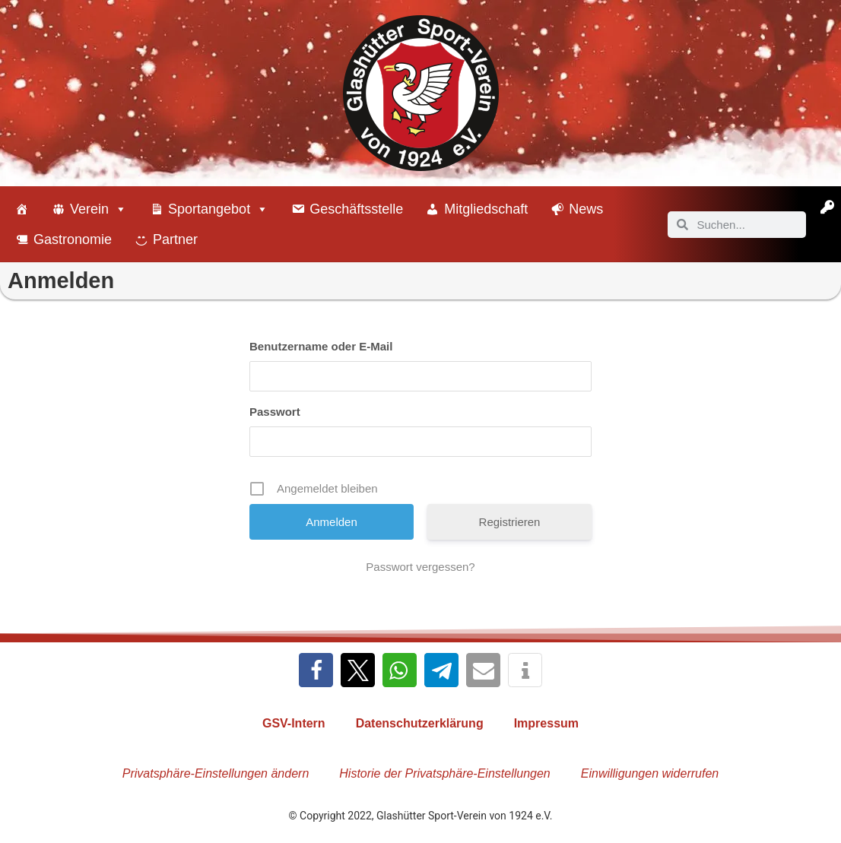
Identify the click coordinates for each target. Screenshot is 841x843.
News (586, 209)
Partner (175, 239)
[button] (316, 670)
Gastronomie (72, 239)
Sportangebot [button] (218, 209)
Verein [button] (98, 209)
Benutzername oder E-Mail (320, 346)
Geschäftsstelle (356, 209)
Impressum (546, 723)
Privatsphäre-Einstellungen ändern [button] (215, 773)
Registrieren (510, 521)
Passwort (274, 411)
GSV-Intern (293, 723)
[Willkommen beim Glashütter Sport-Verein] (22, 209)
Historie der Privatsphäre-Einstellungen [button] (444, 773)
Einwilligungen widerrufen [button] (650, 773)
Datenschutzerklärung (420, 723)
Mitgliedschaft (486, 209)
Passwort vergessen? (420, 566)
